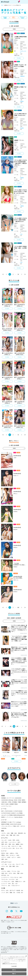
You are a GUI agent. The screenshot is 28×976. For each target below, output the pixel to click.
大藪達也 (22, 205)
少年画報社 (14, 802)
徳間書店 (24, 802)
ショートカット (15, 842)
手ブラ (5, 890)
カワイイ (6, 857)
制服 (14, 833)
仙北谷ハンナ (16, 195)
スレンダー (6, 840)
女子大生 (5, 875)
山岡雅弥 (16, 68)
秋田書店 (3, 798)
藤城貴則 (22, 177)
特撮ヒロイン (20, 881)
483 (10, 726)
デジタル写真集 (5, 18)
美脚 (4, 844)
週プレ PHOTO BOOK (7, 811)
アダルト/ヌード (15, 885)
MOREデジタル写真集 (16, 813)
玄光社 (15, 800)
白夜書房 (11, 804)
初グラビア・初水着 (17, 890)
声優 (20, 873)
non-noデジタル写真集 (7, 815)
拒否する (14, 969)
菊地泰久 (22, 101)
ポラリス (23, 826)
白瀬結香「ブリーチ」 (19, 140)
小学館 (9, 802)
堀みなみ (16, 117)
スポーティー (16, 846)
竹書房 (19, 802)
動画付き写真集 (5, 824)
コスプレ (5, 833)
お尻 (4, 842)
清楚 (4, 859)
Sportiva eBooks (18, 817)
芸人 (15, 883)
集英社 (23, 800)
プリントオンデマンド (7, 826)
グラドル (6, 871)
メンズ (5, 892)
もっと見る (14, 784)
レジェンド (6, 883)
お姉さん (14, 853)
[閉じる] (26, 956)
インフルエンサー (8, 881)
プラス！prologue (16, 822)
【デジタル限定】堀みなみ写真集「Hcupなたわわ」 (20, 114)
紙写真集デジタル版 (6, 822)
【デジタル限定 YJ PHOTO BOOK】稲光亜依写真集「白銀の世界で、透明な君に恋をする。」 (20, 163)
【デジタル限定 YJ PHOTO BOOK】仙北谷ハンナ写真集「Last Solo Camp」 (20, 191)
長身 (12, 844)
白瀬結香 (16, 142)
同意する (14, 973)
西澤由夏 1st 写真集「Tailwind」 (20, 87)
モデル (12, 873)
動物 (13, 892)
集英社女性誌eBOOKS (19, 815)
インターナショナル (8, 848)
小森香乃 (16, 223)
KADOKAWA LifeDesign (7, 800)
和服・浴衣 (15, 835)
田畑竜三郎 (22, 76)
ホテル (5, 866)
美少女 (5, 853)
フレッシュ (6, 846)
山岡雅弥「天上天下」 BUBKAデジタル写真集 (20, 65)
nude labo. (4, 828)
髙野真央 (16, 40)
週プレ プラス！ (14, 18)
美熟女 (5, 855)
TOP (2, 5)
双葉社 (16, 804)
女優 (4, 873)
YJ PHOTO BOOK (17, 811)
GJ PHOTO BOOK (6, 813)
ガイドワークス (10, 798)
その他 (20, 892)
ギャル (19, 848)
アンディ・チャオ (23, 52)
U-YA (21, 234)
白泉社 (7, 804)
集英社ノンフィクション (7, 817)
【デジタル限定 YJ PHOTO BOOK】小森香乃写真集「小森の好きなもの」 (20, 220)
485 (17, 726)
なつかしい (15, 855)
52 (18, 434)
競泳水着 (22, 833)
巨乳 (16, 840)
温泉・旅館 (14, 866)
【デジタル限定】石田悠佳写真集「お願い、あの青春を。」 (20, 248)
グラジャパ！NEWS (22, 18)
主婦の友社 (4, 802)
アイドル (16, 871)
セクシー (16, 857)
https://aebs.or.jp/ (4, 952)
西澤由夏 (16, 90)
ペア (4, 864)
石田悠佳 (16, 251)
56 (18, 274)
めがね (5, 835)
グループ (20, 864)
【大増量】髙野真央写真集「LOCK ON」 (20, 37)
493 (18, 607)
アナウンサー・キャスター (10, 879)
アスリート (6, 885)
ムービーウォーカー (6, 806)
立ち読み (19, 58)
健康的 (20, 844)
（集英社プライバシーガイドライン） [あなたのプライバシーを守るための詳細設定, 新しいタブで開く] (9, 963)
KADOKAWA (18, 798)
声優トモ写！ (16, 826)
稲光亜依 (16, 166)
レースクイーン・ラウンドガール (12, 877)
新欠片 (3, 804)
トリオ (11, 864)
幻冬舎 (19, 800)
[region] (14, 965)
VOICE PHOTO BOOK (15, 824)
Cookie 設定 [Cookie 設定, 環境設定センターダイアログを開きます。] (14, 966)
